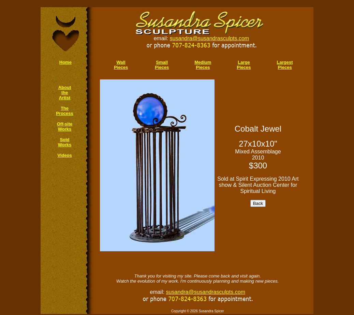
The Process (64, 111)
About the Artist (64, 92)
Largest (285, 62)
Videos (64, 155)
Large (244, 62)
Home (65, 62)
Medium (202, 62)
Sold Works (65, 142)
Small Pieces (162, 65)
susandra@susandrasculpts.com (209, 38)
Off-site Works (65, 126)
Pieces (203, 67)
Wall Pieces (121, 65)
